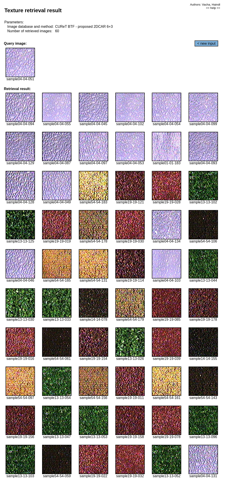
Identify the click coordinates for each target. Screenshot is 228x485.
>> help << (213, 8)
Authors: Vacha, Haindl (205, 4)
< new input (206, 43)
